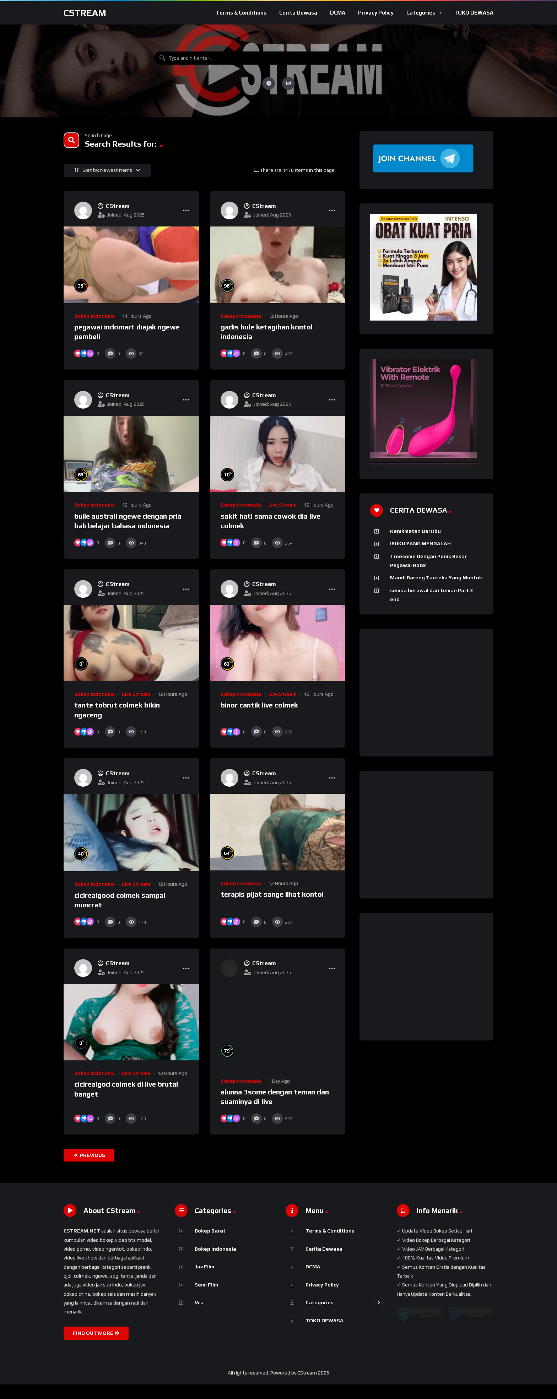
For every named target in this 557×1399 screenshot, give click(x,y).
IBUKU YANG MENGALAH (420, 543)
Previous (89, 1170)
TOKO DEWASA (473, 13)
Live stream (282, 505)
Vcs (199, 1317)
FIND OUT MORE (96, 1347)
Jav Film (204, 1281)
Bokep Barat (210, 1245)
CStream (85, 12)
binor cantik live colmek (259, 713)
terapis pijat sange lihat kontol (272, 909)
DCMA (337, 13)
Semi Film (206, 1299)
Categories (420, 13)
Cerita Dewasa (298, 13)
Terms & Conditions (241, 13)
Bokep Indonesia (94, 316)
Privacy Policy (376, 13)
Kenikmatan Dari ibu (415, 531)
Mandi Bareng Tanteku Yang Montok (436, 577)
